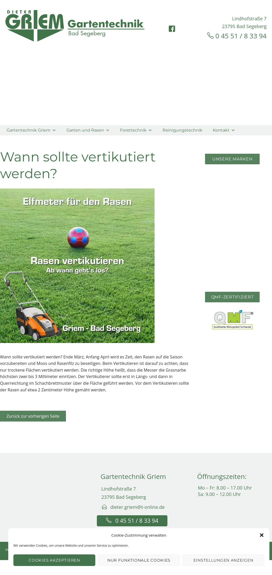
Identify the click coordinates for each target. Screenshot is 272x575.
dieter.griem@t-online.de (137, 507)
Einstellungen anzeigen (223, 560)
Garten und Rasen (88, 130)
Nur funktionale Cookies (138, 560)
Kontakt (224, 130)
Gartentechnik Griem (31, 130)
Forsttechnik (136, 130)
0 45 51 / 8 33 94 (241, 35)
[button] (261, 535)
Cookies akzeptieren (54, 560)
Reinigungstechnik (182, 130)
